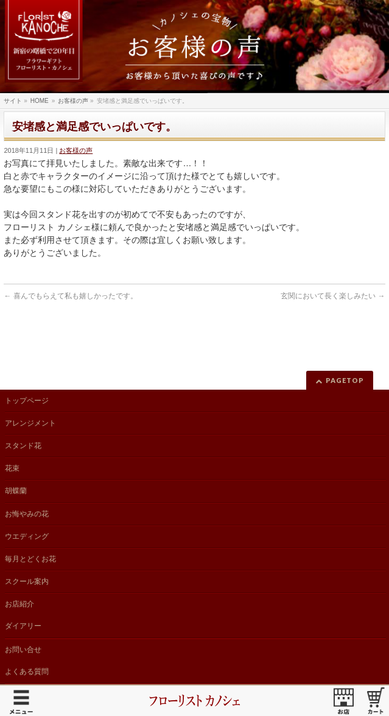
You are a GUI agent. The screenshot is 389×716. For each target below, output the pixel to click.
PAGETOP (345, 380)
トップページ (27, 400)
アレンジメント (30, 423)
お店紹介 (19, 604)
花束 (12, 468)
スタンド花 (23, 445)
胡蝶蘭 (16, 490)
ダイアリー (23, 626)
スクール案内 (27, 581)
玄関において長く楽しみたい (333, 296)
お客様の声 (76, 150)
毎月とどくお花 (30, 559)
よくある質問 (27, 671)
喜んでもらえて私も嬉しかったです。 (70, 296)
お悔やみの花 (27, 514)
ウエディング (27, 536)
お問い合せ (23, 649)
